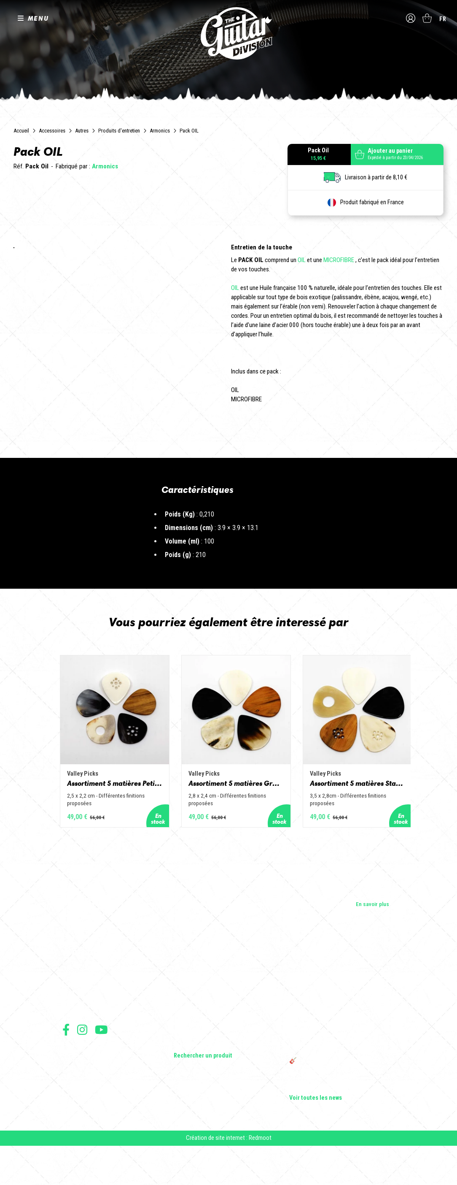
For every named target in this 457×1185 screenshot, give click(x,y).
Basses (182, 1033)
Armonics (160, 130)
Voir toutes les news (315, 1134)
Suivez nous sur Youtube (101, 1065)
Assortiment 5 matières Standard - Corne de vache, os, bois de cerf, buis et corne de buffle (369, 818)
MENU (38, 18)
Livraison (72, 1133)
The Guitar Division (228, 34)
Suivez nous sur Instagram (82, 1065)
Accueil (21, 130)
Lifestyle (184, 1080)
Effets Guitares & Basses (204, 1056)
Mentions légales (80, 1105)
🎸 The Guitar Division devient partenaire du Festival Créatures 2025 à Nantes (342, 1100)
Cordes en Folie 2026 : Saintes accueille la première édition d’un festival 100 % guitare (341, 1013)
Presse (70, 1045)
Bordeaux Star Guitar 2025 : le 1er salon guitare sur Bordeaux (336, 1119)
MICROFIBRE (338, 260)
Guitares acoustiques (200, 1021)
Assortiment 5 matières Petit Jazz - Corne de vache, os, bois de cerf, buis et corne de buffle (87, 818)
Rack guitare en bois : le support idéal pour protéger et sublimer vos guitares (340, 1056)
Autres (82, 130)
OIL (302, 260)
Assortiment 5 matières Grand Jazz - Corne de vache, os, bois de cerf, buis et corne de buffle (228, 818)
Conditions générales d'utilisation (98, 1086)
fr (442, 19)
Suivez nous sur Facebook (66, 1065)
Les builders (76, 1009)
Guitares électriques (198, 1009)
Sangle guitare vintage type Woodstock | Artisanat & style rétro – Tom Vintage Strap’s (338, 1035)
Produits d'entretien (119, 130)
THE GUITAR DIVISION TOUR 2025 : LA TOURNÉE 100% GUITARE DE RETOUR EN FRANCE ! (336, 1079)
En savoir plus (372, 940)
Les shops (74, 1021)
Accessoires (52, 130)
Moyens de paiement (84, 1123)
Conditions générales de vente (94, 1096)
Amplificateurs (191, 1045)
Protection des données (87, 1114)
